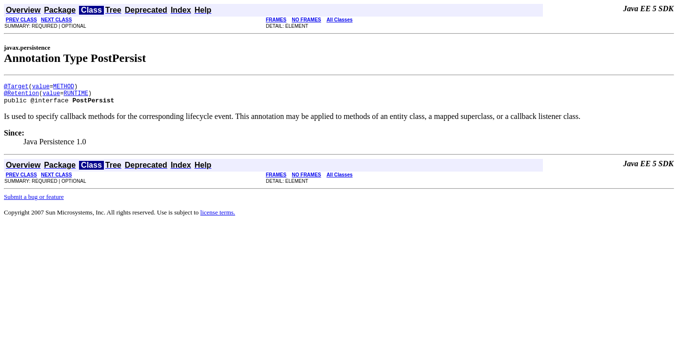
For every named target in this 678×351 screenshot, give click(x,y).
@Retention (21, 96)
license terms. (217, 216)
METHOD (63, 87)
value (41, 87)
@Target (16, 87)
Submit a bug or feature (34, 201)
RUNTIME (75, 96)
